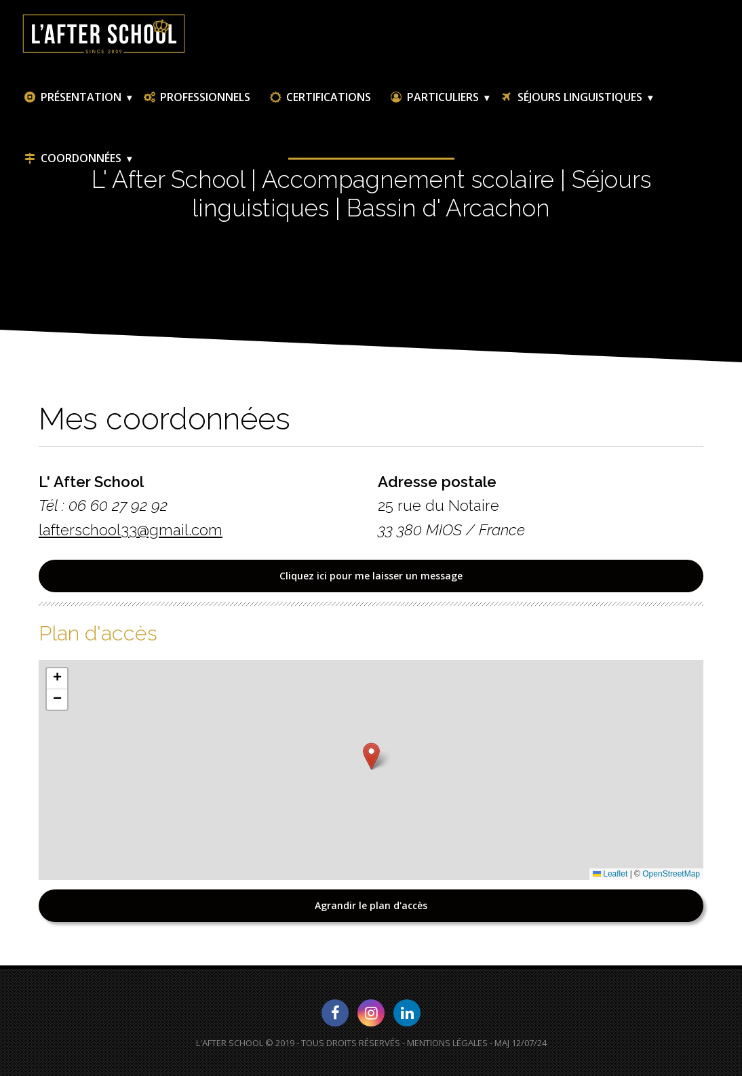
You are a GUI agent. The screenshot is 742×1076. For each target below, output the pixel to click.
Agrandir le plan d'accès (371, 905)
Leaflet (610, 874)
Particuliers (434, 97)
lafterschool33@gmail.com (130, 530)
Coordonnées (71, 158)
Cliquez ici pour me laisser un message (371, 575)
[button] (371, 756)
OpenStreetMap (671, 874)
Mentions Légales (447, 1043)
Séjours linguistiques (570, 97)
